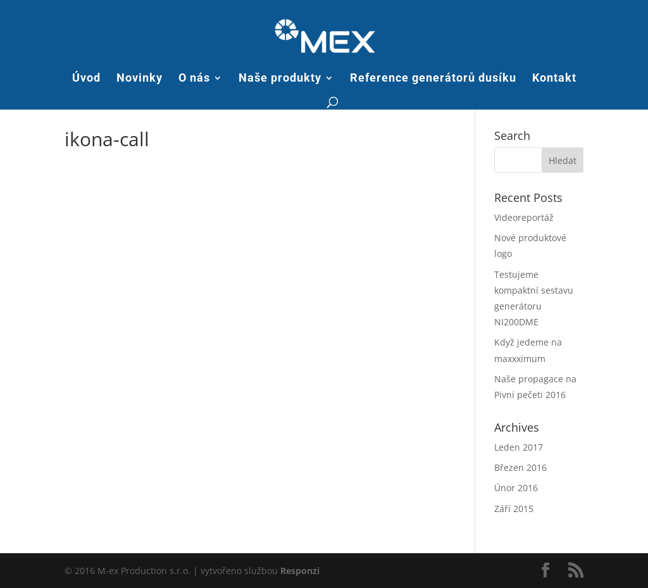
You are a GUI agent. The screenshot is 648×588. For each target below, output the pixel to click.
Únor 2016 (516, 488)
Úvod (86, 78)
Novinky (139, 78)
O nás (194, 78)
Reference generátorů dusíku (433, 78)
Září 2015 (513, 509)
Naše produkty (280, 78)
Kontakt (554, 78)
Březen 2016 (520, 467)
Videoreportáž (524, 217)
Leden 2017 (518, 447)
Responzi (300, 571)
